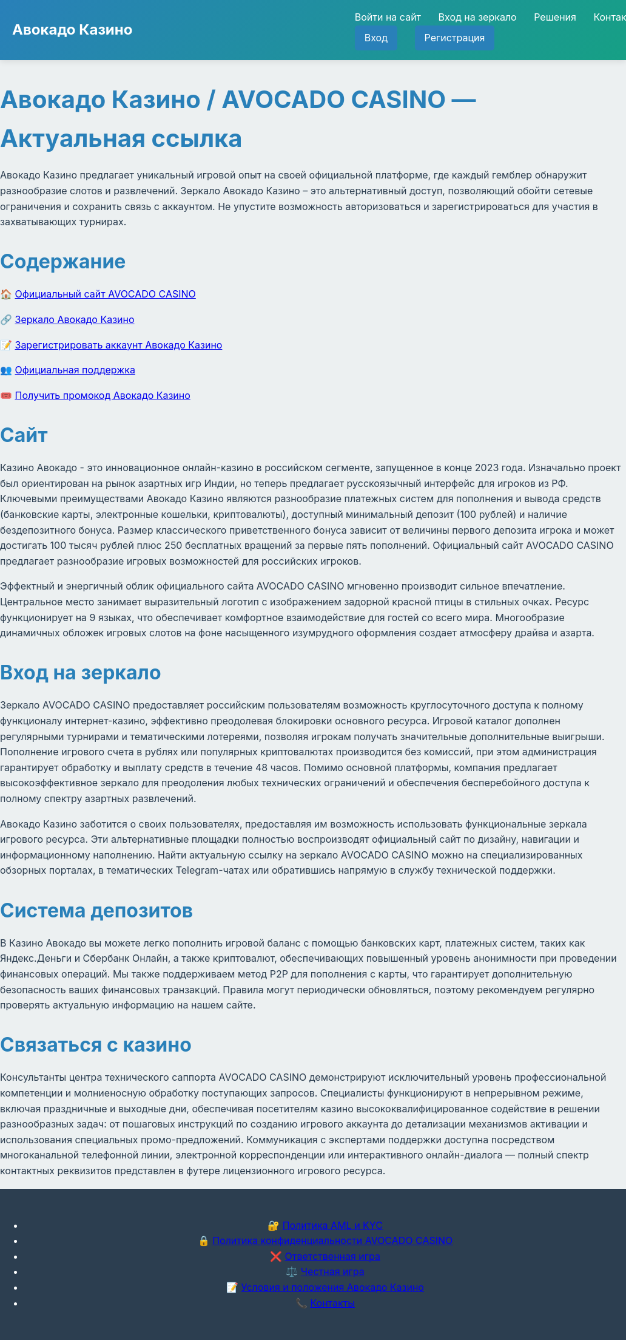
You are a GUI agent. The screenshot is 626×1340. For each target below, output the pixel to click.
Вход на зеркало (478, 17)
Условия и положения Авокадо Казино (332, 1287)
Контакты (332, 1303)
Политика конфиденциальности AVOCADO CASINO (332, 1240)
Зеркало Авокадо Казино (75, 319)
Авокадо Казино (72, 29)
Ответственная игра (332, 1256)
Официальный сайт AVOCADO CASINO (105, 294)
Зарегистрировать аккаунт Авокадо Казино (119, 345)
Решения (555, 17)
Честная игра (333, 1271)
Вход (376, 38)
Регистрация (455, 38)
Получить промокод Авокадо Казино (102, 395)
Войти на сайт (388, 17)
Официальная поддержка (75, 370)
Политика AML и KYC (333, 1225)
